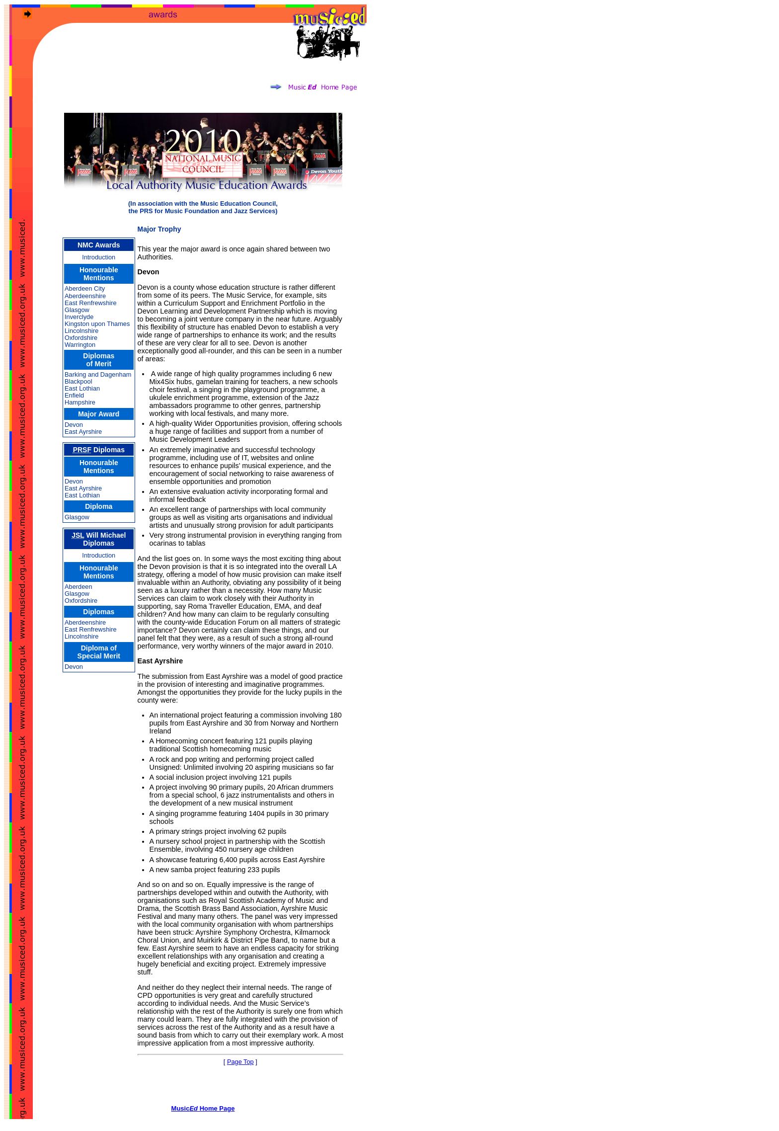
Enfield (74, 395)
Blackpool (78, 381)
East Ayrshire (83, 431)
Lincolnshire (81, 330)
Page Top (240, 1061)
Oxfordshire (81, 337)
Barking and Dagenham (98, 374)
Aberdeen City (85, 288)
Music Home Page (203, 1108)
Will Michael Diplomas (99, 539)
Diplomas (99, 450)
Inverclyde (79, 317)
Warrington (80, 344)
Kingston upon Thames (97, 323)
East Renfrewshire (91, 303)
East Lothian (82, 388)
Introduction (98, 257)
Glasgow (77, 310)
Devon (74, 424)
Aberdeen (78, 586)
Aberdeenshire (85, 296)
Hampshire (80, 402)
